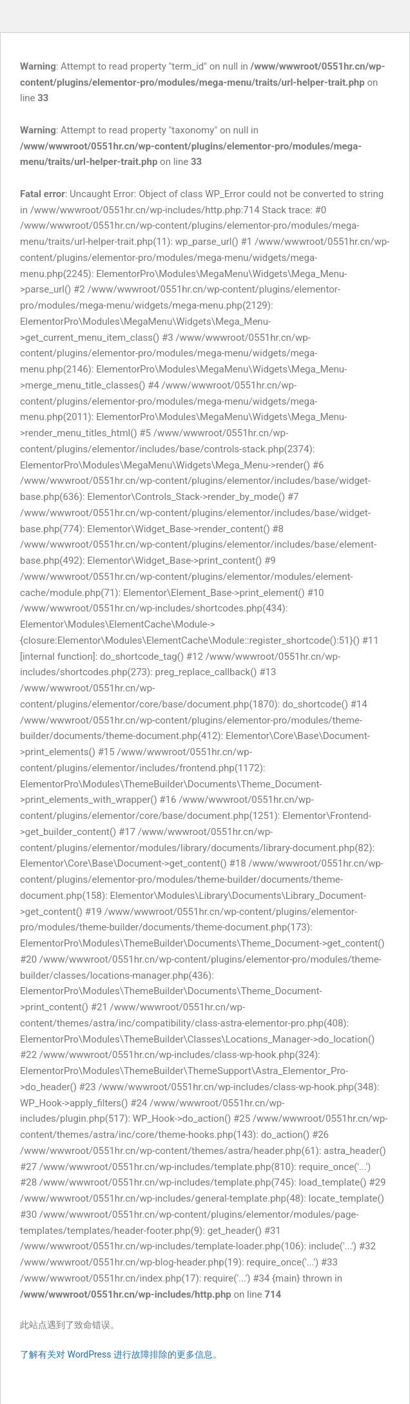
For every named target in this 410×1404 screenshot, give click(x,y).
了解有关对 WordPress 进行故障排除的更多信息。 (121, 1354)
